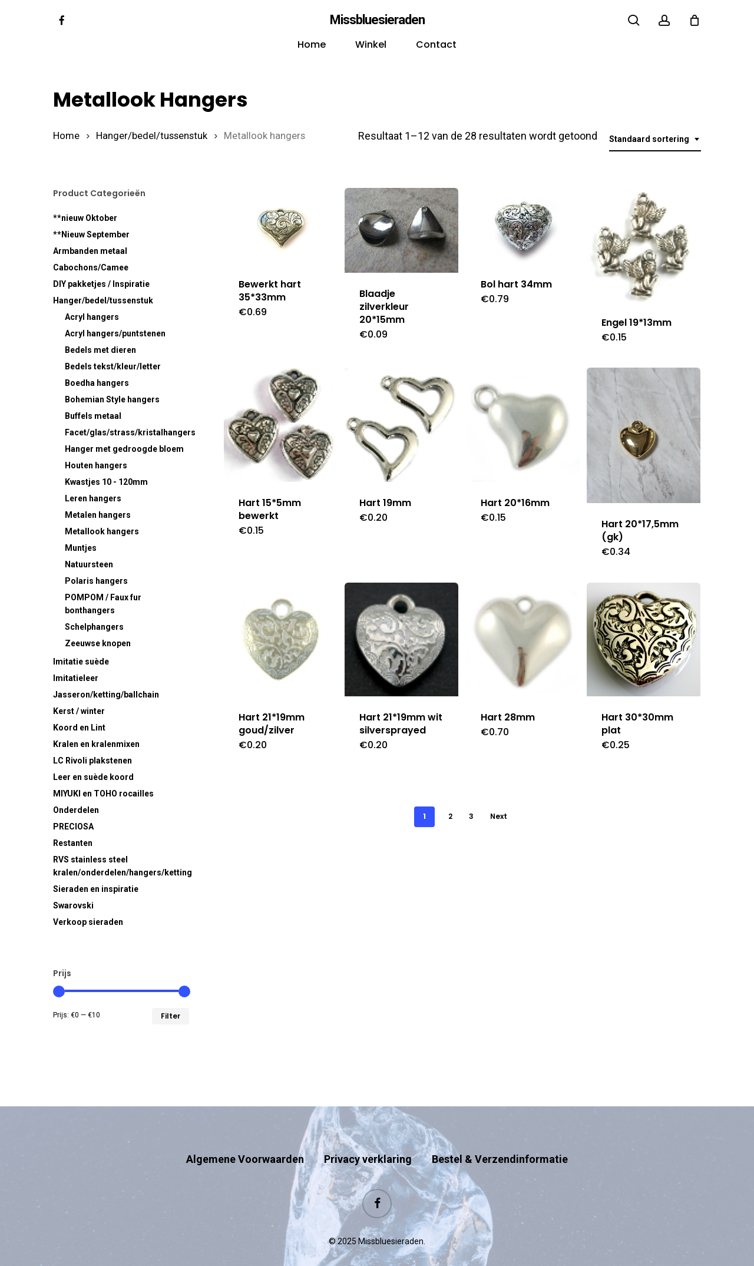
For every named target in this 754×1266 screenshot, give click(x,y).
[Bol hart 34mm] (523, 226)
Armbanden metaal (90, 251)
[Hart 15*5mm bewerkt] (281, 424)
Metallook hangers (102, 531)
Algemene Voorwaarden (245, 1136)
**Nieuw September (91, 234)
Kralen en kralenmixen (96, 744)
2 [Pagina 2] (450, 816)
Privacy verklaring (368, 1136)
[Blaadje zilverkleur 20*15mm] (401, 230)
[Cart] (694, 20)
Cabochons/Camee (90, 267)
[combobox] (655, 139)
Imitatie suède (81, 661)
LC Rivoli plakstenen (92, 760)
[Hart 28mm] (523, 639)
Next (498, 816)
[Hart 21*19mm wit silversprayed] (401, 639)
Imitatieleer (75, 678)
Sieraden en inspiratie (95, 889)
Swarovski (73, 905)
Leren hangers (93, 498)
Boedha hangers (97, 383)
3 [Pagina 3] (471, 816)
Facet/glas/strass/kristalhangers (127, 432)
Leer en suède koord (93, 777)
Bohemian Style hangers (112, 399)
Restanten (72, 843)
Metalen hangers (98, 515)
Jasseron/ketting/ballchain (106, 694)
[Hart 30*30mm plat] (643, 639)
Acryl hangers (92, 317)
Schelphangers (94, 627)
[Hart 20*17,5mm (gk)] (643, 435)
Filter (170, 1016)
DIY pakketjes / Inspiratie (101, 284)
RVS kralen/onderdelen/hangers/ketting (121, 866)
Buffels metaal (93, 416)
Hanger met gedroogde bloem (124, 449)
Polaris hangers (96, 581)
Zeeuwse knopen (98, 643)
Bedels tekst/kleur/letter (113, 366)
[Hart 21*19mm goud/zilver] (281, 639)
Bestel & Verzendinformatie (500, 1136)
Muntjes (81, 548)
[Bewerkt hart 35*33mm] (281, 226)
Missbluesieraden (377, 20)
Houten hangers (96, 465)
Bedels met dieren (100, 350)
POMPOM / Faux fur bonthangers (103, 604)
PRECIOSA (73, 826)
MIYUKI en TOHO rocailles (103, 793)
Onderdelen (76, 810)
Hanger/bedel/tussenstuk (151, 135)
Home (66, 135)
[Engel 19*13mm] (643, 245)
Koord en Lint (79, 727)
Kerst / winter (79, 711)
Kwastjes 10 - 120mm (106, 482)
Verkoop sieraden (88, 922)
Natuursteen (89, 564)
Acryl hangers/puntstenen (115, 333)
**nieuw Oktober (85, 218)
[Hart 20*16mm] (523, 424)
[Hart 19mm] (401, 424)
